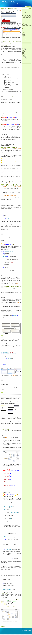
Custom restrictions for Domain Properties (11, 335)
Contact (30, 6)
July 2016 (23, 33)
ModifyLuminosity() (3, 303)
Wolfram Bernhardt (24, 30)
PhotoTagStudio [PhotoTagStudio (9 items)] (28, 18)
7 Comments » (19, 395)
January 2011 (23, 35)
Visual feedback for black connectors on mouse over (12, 287)
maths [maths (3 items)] (28, 16)
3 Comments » (19, 149)
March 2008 (23, 54)
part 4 (17, 402)
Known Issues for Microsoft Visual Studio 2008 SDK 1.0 (10, 195)
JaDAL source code (14, 375)
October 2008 (23, 48)
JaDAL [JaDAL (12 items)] (23, 16)
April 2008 (23, 53)
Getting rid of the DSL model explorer (10, 147)
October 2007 (23, 57)
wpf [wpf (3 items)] (28, 21)
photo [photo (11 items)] (23, 18)
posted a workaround (7, 197)
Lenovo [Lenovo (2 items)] (26, 16)
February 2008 (23, 55)
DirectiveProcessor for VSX (8, 95)
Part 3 (15, 402)
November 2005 (24, 67)
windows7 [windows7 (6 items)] (26, 21)
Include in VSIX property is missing (9, 8)
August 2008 (23, 49)
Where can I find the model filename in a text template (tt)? (12, 233)
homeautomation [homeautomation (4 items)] (24, 15)
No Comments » (19, 10)
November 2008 (24, 47)
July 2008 (23, 50)
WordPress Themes (29, 631)
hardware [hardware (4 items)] (30, 14)
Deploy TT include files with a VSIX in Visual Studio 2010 (12, 42)
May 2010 (23, 38)
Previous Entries (3, 626)
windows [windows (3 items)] (23, 21)
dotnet (15, 148)
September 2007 (24, 58)
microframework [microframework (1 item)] (23, 17)
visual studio (19, 148)
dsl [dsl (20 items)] (25, 13)
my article (19, 437)
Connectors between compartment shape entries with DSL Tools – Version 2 (12, 393)
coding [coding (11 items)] (23, 11)
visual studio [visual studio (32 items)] (25, 19)
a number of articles (8, 383)
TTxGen (6, 437)
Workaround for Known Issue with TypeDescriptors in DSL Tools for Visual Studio (12, 185)
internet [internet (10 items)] (30, 15)
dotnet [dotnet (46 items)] (25, 12)
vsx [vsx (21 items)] (30, 20)
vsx (20, 148)
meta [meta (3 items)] (30, 16)
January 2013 (23, 34)
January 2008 (23, 56)
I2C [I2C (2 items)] (27, 15)
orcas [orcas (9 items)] (29, 17)
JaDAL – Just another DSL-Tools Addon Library (12, 380)
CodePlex (14, 376)
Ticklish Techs (10, 2)
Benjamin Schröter (24, 29)
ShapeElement (18, 302)
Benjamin (5, 148)
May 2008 (23, 52)
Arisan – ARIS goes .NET (25, 24)
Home (26, 6)
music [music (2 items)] (27, 17)
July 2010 (23, 36)
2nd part (3, 430)
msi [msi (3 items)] (26, 17)
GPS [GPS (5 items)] (27, 14)
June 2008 (23, 51)
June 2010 (23, 37)
